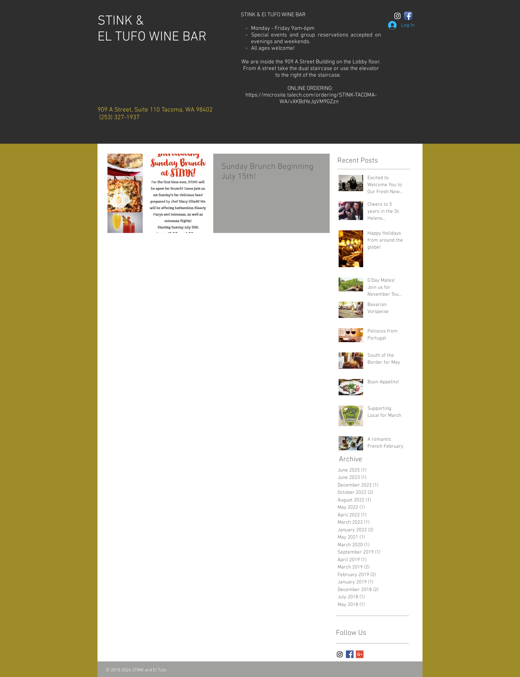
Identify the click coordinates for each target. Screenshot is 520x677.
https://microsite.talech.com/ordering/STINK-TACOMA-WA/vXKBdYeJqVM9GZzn (311, 98)
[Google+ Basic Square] (359, 654)
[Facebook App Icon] (408, 16)
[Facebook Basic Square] (350, 654)
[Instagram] (397, 16)
